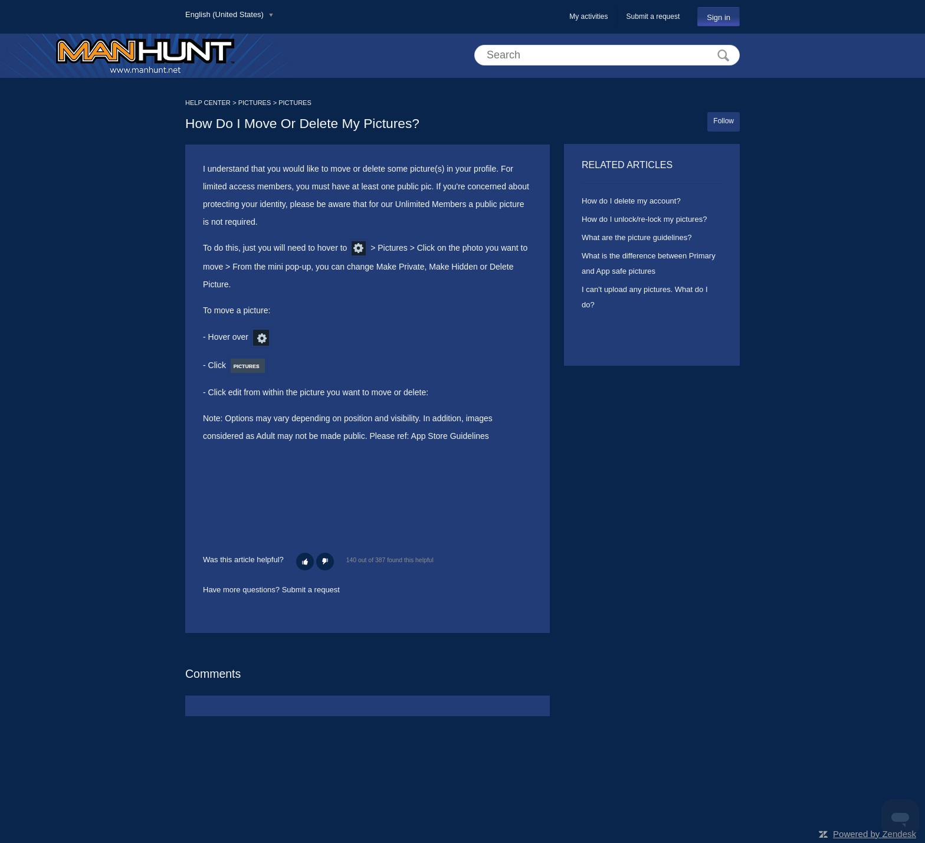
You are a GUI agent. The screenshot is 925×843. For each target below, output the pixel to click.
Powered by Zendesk (874, 834)
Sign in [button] (718, 17)
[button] (305, 561)
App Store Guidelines (450, 436)
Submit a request (653, 16)
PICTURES (254, 102)
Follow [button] (723, 121)
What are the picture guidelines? (636, 237)
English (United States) (225, 14)
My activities (588, 16)
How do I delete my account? (631, 200)
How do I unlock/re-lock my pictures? (644, 219)
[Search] (607, 55)
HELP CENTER (208, 102)
